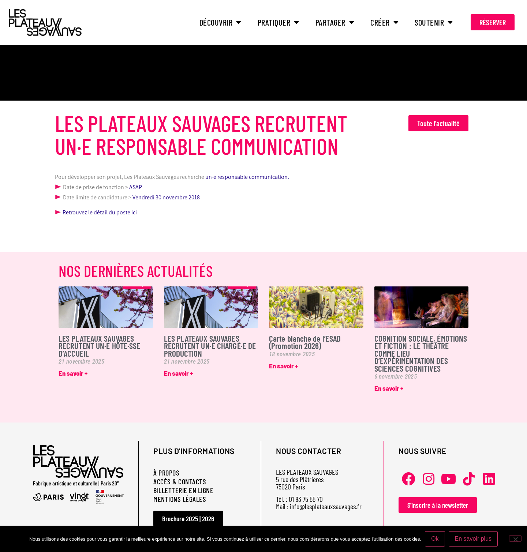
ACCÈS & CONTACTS (179, 481)
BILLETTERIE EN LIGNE (183, 490)
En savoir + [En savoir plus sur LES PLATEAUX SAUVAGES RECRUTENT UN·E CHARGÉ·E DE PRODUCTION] (178, 373)
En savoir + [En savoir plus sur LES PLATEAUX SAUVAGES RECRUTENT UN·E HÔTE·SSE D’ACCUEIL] (73, 373)
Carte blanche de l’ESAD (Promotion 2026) (305, 342)
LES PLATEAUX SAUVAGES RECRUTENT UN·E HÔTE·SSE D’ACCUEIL (99, 345)
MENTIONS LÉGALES (179, 499)
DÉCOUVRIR (220, 22)
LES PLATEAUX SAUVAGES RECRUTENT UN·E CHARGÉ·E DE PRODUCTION (210, 345)
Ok (434, 539)
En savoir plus (473, 539)
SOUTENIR (434, 22)
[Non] (515, 538)
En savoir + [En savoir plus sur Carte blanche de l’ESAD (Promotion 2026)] (283, 365)
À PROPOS (166, 472)
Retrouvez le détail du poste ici (96, 212)
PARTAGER (335, 22)
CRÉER (384, 22)
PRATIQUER (278, 22)
